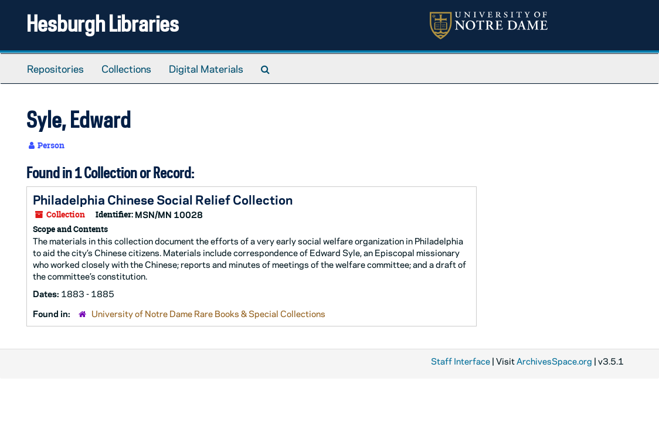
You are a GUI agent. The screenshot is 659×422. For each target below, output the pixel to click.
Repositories (55, 68)
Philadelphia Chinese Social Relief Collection (163, 199)
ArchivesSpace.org (554, 361)
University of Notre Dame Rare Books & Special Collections (208, 313)
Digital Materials (206, 68)
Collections (126, 68)
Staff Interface (460, 361)
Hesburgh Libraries (102, 23)
